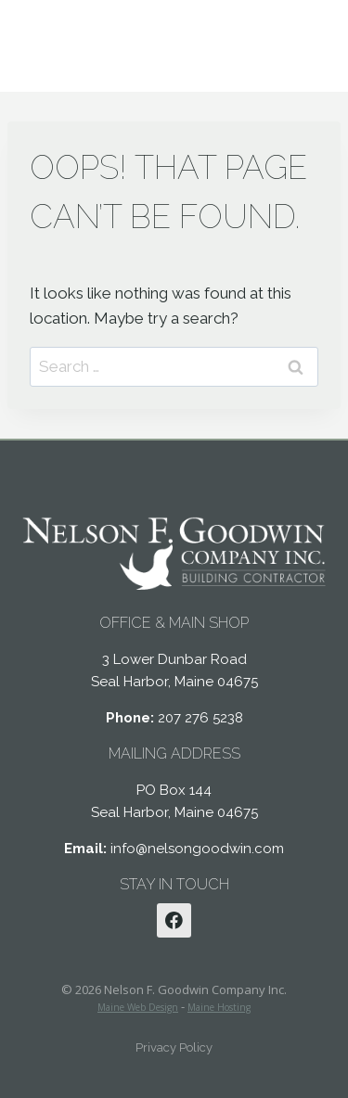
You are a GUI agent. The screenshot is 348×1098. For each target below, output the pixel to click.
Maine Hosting (219, 1007)
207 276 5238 (200, 717)
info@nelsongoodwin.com (197, 848)
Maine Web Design (137, 1007)
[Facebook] (174, 920)
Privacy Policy (174, 1047)
